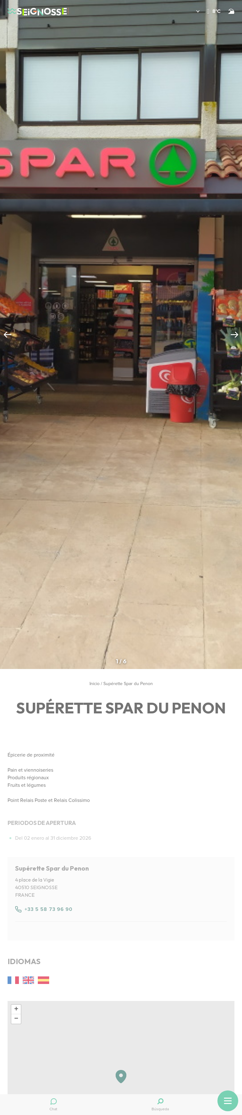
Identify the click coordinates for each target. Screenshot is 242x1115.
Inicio (94, 683)
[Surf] (231, 11)
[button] (193, 11)
